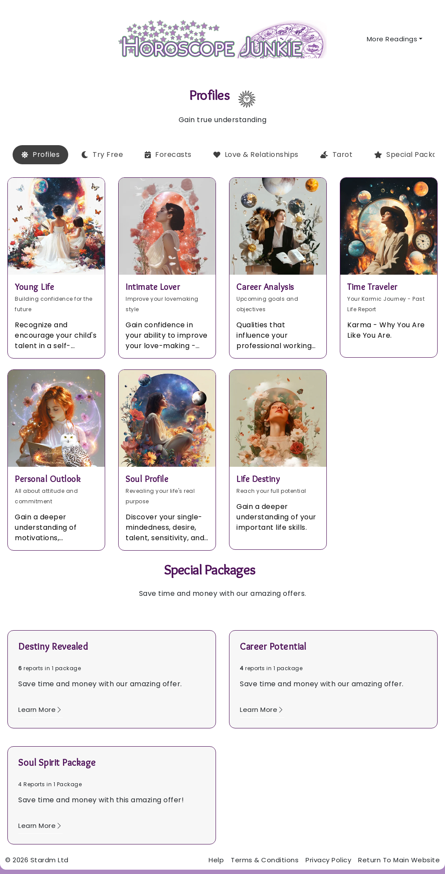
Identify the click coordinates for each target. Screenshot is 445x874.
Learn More (40, 709)
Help (216, 859)
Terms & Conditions (265, 859)
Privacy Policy (328, 859)
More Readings (392, 38)
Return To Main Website (399, 859)
